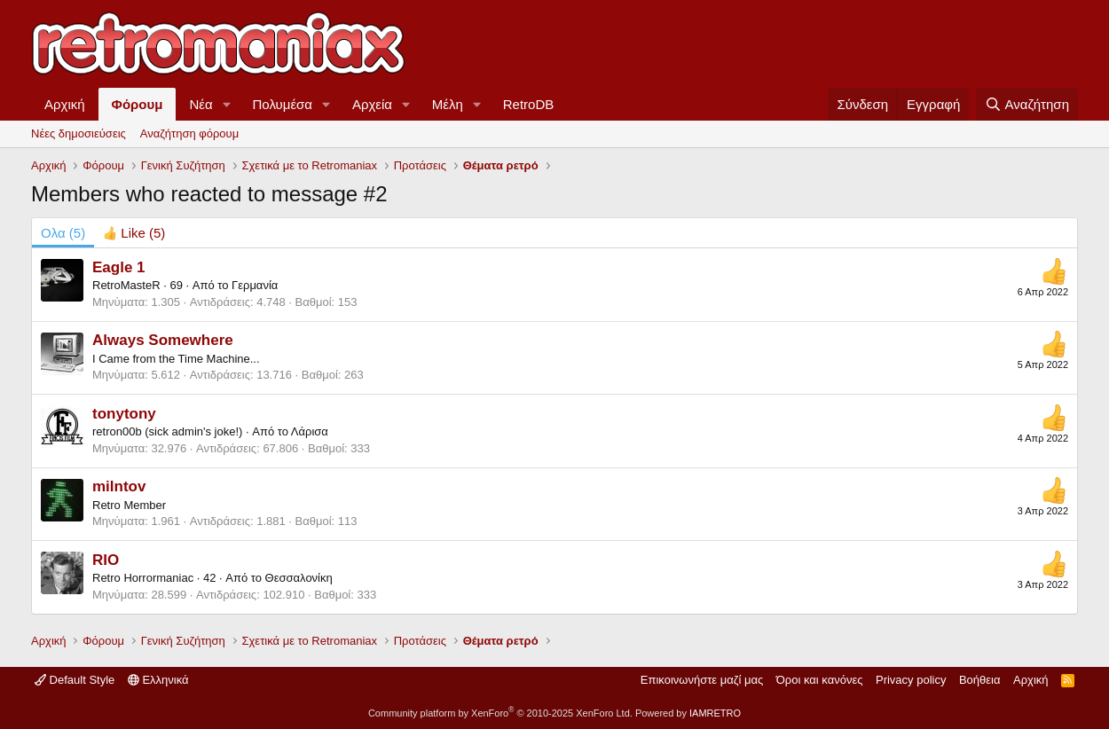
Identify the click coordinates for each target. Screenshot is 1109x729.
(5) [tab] (63, 232)
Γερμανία (255, 285)
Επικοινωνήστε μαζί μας (702, 679)
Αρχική (64, 104)
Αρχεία (372, 104)
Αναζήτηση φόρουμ (189, 133)
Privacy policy (911, 679)
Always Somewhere (162, 340)
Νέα (200, 104)
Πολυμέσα (283, 104)
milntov (119, 486)
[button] (227, 104)
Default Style (74, 679)
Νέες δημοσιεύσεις (78, 133)
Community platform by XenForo (500, 713)
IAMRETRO (715, 713)
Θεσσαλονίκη (299, 577)
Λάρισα (309, 431)
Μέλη (447, 104)
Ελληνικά (158, 679)
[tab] (134, 232)
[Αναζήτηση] (1027, 104)
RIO (105, 560)
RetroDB (528, 104)
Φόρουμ (137, 104)
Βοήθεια (980, 679)
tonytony (124, 413)
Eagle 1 (119, 267)
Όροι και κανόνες (819, 679)
